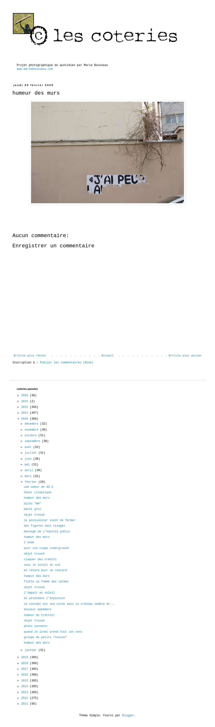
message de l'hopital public (47, 531)
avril (30, 470)
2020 (25, 419)
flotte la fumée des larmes (46, 581)
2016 (25, 674)
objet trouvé (34, 515)
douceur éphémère (37, 609)
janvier (31, 650)
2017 (25, 669)
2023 (25, 401)
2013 (25, 692)
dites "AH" (32, 503)
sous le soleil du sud (42, 565)
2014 (25, 686)
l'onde (29, 542)
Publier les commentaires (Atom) (66, 362)
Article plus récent (30, 355)
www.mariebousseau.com (35, 69)
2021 (25, 413)
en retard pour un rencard (45, 570)
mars (29, 476)
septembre (33, 441)
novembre (32, 430)
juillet (31, 453)
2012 (25, 698)
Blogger (128, 715)
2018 (25, 663)
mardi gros (32, 509)
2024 (25, 395)
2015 (25, 680)
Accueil (107, 355)
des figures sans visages (44, 526)
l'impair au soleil (39, 593)
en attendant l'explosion (44, 598)
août (29, 447)
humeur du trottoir (39, 615)
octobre (31, 435)
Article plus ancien (185, 355)
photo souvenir (36, 626)
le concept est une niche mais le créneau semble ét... (69, 604)
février (31, 482)
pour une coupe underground (46, 548)
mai (28, 464)
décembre (32, 424)
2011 (25, 704)
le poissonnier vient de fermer (49, 520)
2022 (25, 407)
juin (29, 459)
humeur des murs (37, 498)
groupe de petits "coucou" (45, 637)
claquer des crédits (40, 559)
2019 (25, 657)
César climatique (37, 492)
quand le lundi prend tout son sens (53, 632)
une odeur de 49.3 (38, 487)
